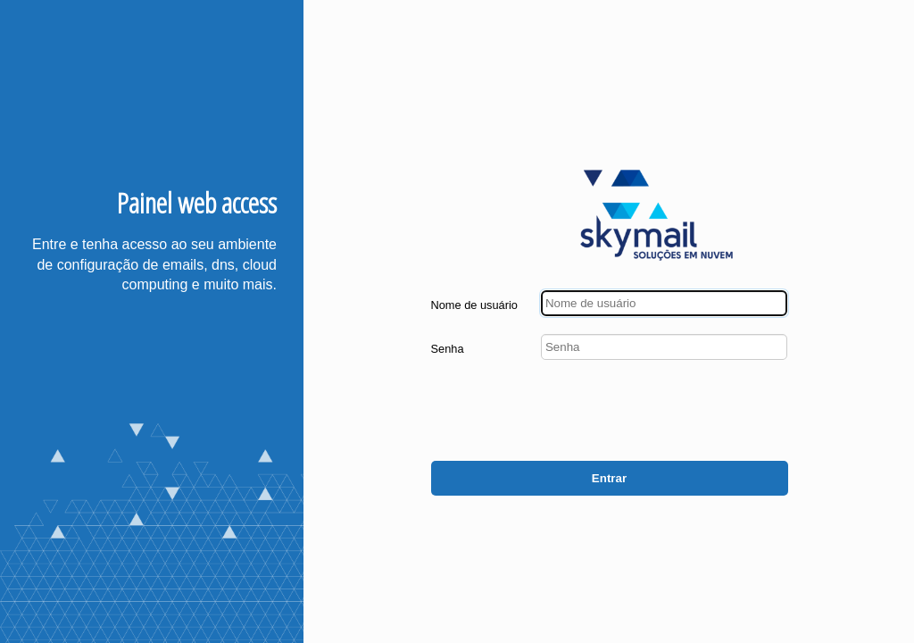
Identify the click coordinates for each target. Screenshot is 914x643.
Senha (447, 348)
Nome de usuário (474, 305)
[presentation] (652, 412)
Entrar (609, 478)
